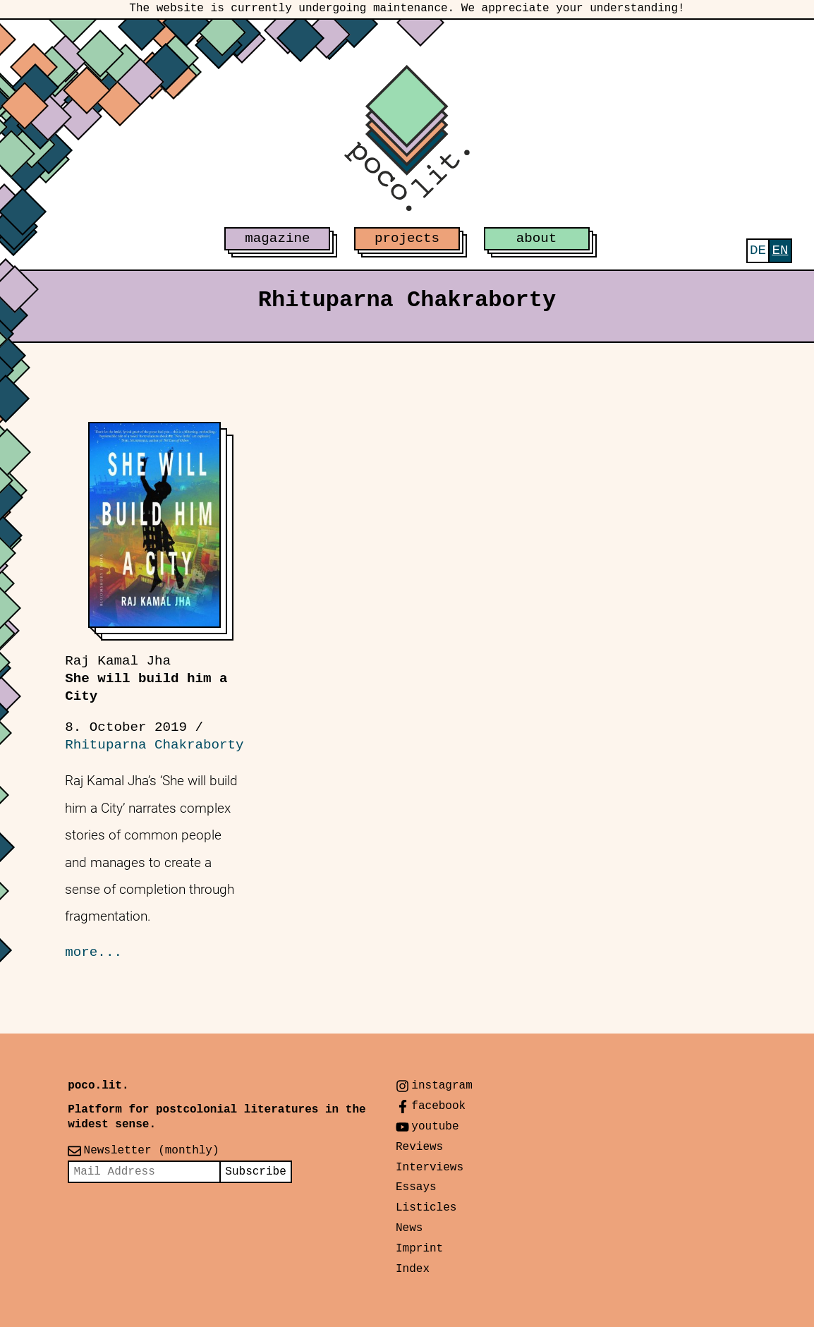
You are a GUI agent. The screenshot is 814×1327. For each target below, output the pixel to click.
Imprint (419, 1248)
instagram (441, 1085)
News (409, 1228)
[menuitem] (758, 251)
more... (93, 952)
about (536, 238)
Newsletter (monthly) (151, 1150)
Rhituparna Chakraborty (154, 745)
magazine (277, 238)
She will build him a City (146, 678)
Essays (416, 1187)
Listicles (426, 1207)
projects (407, 238)
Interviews (429, 1167)
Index (413, 1269)
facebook (438, 1106)
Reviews (419, 1147)
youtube (434, 1126)
